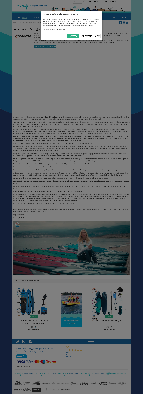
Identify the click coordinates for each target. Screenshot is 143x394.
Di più (97, 36)
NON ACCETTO (86, 36)
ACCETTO (73, 36)
